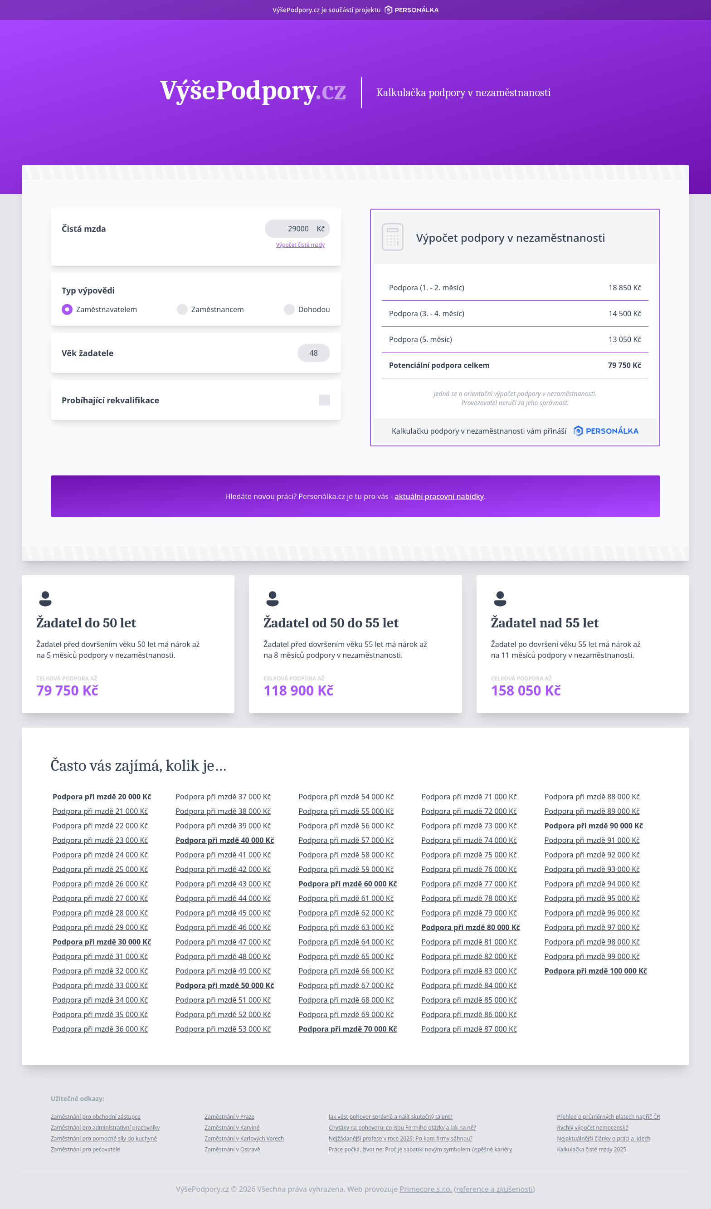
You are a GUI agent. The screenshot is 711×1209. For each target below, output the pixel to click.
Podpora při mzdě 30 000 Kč (102, 942)
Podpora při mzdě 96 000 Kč (592, 913)
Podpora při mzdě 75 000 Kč (469, 855)
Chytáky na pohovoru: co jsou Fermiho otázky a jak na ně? (402, 1127)
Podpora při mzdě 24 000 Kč (100, 855)
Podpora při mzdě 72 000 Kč (469, 811)
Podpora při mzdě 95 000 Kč (592, 898)
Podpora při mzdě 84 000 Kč (469, 985)
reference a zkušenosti (494, 1189)
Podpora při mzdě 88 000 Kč (592, 797)
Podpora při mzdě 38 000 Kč (223, 811)
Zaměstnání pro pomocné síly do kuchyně (104, 1138)
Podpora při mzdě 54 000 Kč (346, 797)
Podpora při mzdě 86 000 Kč (469, 1014)
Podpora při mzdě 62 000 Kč (346, 913)
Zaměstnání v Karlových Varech (244, 1138)
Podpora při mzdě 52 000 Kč (223, 1014)
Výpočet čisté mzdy (300, 245)
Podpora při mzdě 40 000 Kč (224, 840)
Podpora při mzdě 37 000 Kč (223, 797)
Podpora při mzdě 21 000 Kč (100, 811)
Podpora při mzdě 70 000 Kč (347, 1029)
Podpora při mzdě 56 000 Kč (346, 826)
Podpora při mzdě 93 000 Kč (592, 869)
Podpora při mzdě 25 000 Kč (100, 869)
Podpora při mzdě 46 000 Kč (223, 927)
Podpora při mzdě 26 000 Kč (100, 884)
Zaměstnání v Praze (229, 1117)
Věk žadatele (87, 353)
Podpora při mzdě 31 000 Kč (100, 956)
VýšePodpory (253, 91)
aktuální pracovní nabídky (439, 496)
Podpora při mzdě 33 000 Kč (100, 985)
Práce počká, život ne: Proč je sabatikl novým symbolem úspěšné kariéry (420, 1149)
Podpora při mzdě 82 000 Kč (469, 956)
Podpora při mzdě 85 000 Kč (469, 1000)
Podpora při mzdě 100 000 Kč (596, 971)
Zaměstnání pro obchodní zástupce (96, 1117)
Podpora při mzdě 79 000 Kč (469, 913)
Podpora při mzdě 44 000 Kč (223, 898)
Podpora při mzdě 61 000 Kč (346, 898)
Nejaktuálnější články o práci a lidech (603, 1138)
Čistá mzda (84, 228)
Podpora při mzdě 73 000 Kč (469, 826)
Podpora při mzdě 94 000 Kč (592, 884)
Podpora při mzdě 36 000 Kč (100, 1029)
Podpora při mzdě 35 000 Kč (100, 1014)
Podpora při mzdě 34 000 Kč (100, 1000)
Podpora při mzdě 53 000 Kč (223, 1029)
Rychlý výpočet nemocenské (592, 1127)
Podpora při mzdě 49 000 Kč (223, 971)
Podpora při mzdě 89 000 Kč (592, 811)
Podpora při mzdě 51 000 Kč (223, 1000)
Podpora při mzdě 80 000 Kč (471, 927)
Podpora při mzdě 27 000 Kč (100, 898)
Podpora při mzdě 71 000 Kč (469, 797)
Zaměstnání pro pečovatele (85, 1149)
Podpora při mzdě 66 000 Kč (346, 971)
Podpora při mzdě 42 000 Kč (223, 869)
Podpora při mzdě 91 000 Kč (592, 840)
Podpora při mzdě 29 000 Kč (100, 927)
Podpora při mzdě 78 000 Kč (469, 898)
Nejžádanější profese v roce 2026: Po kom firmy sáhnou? (400, 1138)
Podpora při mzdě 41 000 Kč (223, 855)
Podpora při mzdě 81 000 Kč (469, 942)
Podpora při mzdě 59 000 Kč (346, 869)
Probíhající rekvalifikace (110, 400)
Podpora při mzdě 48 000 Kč (223, 956)
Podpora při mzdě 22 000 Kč (100, 826)
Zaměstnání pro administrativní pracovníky (105, 1127)
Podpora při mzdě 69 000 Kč (346, 1014)
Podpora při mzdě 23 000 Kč (100, 840)
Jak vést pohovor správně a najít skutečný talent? (391, 1117)
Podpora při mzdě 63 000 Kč (346, 927)
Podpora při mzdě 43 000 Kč (223, 884)
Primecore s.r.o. (426, 1189)
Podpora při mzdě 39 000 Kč (223, 826)
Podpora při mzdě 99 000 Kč (592, 956)
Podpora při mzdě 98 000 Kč (592, 942)
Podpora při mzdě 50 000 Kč (224, 985)
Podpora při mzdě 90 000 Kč (594, 826)
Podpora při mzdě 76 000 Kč (469, 869)
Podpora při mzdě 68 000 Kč (346, 1000)
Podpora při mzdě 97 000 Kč (592, 927)
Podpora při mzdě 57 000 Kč (346, 840)
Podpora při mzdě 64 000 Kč (346, 942)
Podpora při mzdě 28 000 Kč (100, 913)
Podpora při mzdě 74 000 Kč (469, 840)
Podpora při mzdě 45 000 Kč (223, 913)
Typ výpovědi (88, 290)
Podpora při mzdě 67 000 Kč (346, 985)
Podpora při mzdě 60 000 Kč (347, 884)
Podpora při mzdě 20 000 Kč (102, 797)
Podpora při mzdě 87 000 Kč (469, 1029)
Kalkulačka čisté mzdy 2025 (591, 1149)
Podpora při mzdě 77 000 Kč (469, 884)
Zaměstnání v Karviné (232, 1127)
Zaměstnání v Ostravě (232, 1149)
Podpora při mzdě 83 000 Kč (469, 971)
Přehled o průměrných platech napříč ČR (608, 1117)
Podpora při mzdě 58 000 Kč (346, 855)
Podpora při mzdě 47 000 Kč (223, 942)
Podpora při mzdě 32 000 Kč (100, 971)
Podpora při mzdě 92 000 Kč (592, 855)
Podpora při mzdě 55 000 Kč (346, 811)
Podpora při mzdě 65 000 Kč (346, 956)
